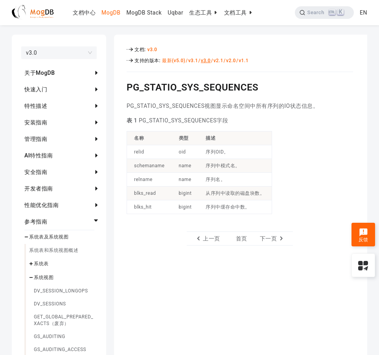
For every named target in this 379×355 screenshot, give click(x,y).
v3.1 (193, 60)
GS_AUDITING (49, 336)
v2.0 (231, 60)
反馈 (363, 235)
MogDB (110, 12)
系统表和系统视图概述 (53, 250)
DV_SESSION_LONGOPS (61, 291)
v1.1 (243, 60)
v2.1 (218, 60)
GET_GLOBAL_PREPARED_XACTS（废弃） (63, 320)
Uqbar (175, 12)
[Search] (324, 12)
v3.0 (152, 49)
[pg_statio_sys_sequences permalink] (121, 86)
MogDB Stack (144, 12)
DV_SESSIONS (50, 304)
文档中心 (84, 12)
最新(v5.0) (173, 60)
